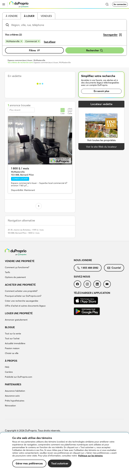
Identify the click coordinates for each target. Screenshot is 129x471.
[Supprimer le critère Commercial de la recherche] (32, 41)
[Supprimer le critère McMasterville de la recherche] (14, 41)
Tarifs (7, 272)
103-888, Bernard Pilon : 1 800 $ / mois (23, 233)
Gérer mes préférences (29, 463)
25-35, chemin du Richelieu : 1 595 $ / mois (26, 230)
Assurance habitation (15, 390)
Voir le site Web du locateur (101, 146)
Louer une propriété (19, 313)
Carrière (9, 372)
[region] (64, 451)
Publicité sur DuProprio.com (18, 376)
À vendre (12, 16)
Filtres (34, 50)
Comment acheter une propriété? (21, 291)
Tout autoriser (59, 463)
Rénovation (10, 405)
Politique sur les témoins (90, 455)
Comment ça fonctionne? (17, 267)
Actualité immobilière (15, 343)
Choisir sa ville (11, 353)
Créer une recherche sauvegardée (21, 300)
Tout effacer (50, 41)
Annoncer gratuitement (16, 319)
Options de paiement (15, 277)
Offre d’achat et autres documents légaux (25, 305)
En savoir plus (101, 91)
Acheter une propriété (20, 284)
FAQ (7, 367)
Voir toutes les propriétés (101, 140)
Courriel (114, 267)
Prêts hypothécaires (14, 400)
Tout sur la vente (13, 333)
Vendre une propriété (20, 261)
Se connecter (120, 4)
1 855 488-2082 (87, 267)
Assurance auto (12, 395)
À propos (11, 360)
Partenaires (13, 384)
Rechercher (94, 50)
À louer (29, 16)
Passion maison (12, 348)
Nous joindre (83, 260)
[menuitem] (39, 270)
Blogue (10, 327)
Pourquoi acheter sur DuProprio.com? (23, 296)
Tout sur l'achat (12, 338)
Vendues (46, 16)
